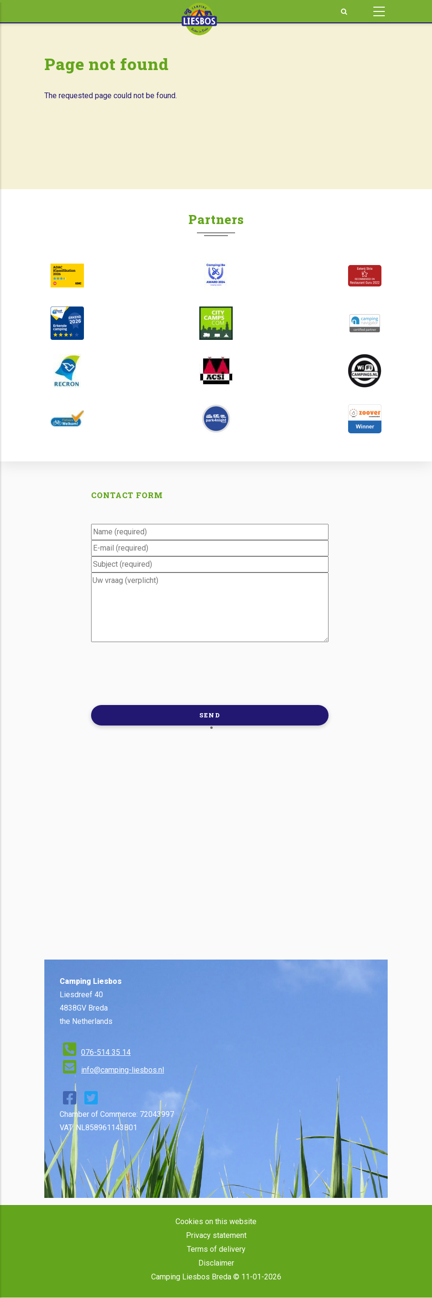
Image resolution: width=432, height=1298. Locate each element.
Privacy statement (216, 1235)
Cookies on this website (216, 1221)
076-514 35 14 (106, 1052)
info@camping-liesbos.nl (122, 1069)
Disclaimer (216, 1262)
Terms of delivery (216, 1249)
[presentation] (163, 672)
